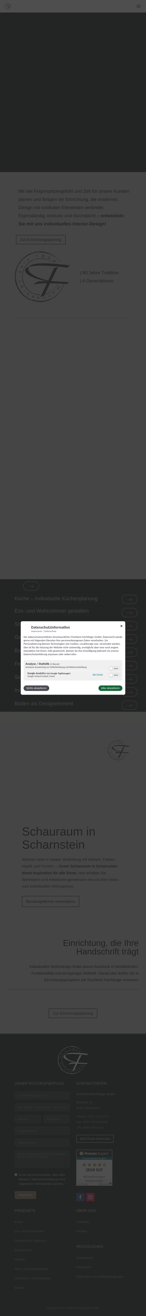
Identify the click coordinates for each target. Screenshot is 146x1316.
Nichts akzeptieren (36, 688)
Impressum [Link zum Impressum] (36, 631)
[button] (111, 668)
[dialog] (73, 658)
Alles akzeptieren (110, 688)
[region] (73, 671)
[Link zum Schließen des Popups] (121, 626)
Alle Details (98, 674)
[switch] (114, 668)
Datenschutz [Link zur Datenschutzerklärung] (50, 631)
